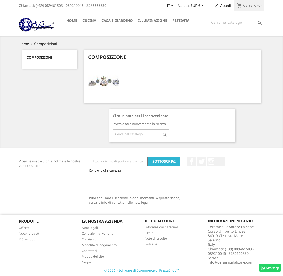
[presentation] (122, 183)
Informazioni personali (162, 227)
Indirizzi (151, 244)
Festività (180, 20)
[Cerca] (236, 22)
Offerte (24, 228)
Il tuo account (160, 220)
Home (71, 20)
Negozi (87, 262)
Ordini (149, 233)
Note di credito (156, 238)
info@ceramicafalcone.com (230, 262)
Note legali (90, 228)
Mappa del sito (93, 256)
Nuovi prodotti (29, 233)
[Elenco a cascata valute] (198, 6)
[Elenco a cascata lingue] (171, 6)
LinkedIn (220, 161)
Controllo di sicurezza (105, 170)
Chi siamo (89, 239)
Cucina (89, 20)
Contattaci (89, 251)
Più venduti (27, 239)
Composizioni (39, 57)
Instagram (211, 161)
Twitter (201, 161)
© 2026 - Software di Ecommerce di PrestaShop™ (141, 270)
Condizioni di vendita (97, 233)
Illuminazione (152, 20)
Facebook (191, 161)
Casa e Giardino (117, 20)
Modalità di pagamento (99, 245)
